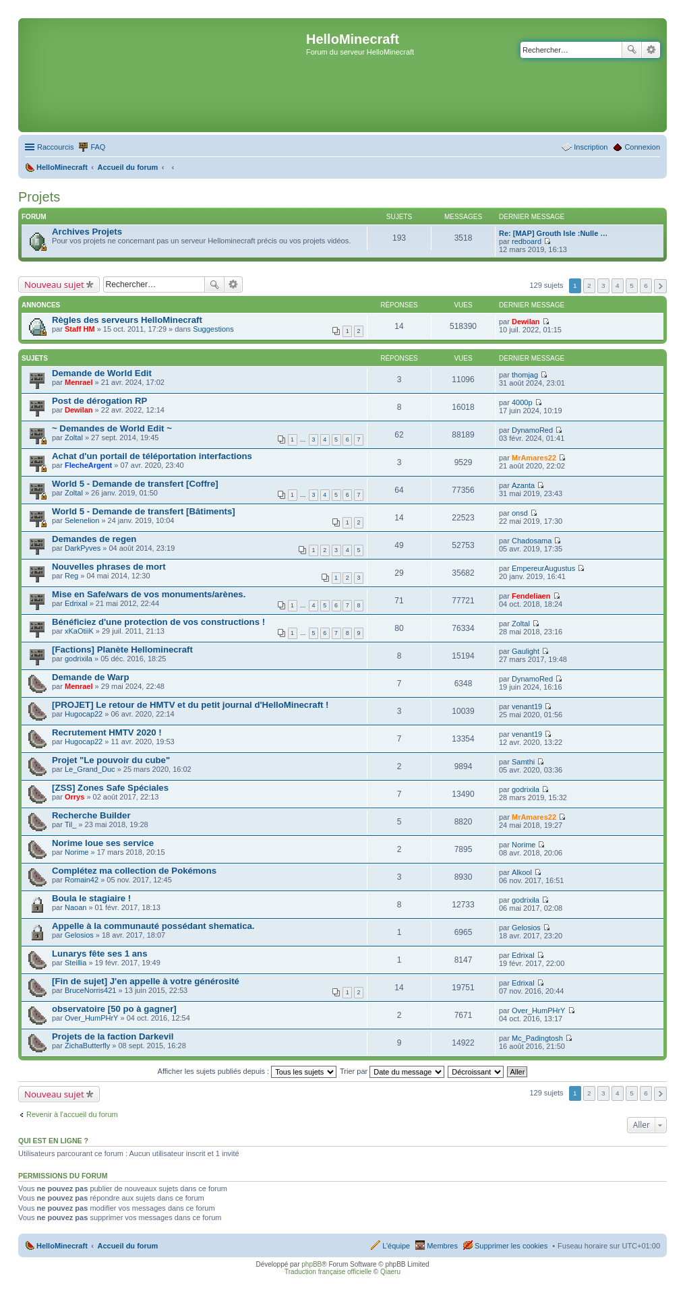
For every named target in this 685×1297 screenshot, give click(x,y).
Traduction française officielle (328, 1271)
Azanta (523, 485)
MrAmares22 (534, 458)
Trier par (392, 1071)
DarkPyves (82, 548)
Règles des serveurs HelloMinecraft (127, 320)
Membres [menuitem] (442, 1246)
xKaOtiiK (79, 631)
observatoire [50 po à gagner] (114, 1009)
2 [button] (589, 285)
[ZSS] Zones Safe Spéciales (110, 788)
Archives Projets (87, 232)
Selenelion (82, 520)
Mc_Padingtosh (537, 1038)
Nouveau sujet (54, 284)
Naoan (75, 907)
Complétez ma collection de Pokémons (134, 871)
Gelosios (79, 935)
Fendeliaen (531, 596)
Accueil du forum (127, 1246)
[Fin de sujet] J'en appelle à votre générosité (145, 981)
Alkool (522, 872)
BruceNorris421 (90, 990)
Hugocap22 (83, 714)
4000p (522, 402)
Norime (76, 852)
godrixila (78, 659)
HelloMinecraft (62, 1246)
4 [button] (618, 285)
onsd (520, 513)
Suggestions (213, 329)
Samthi (523, 762)
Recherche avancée (651, 50)
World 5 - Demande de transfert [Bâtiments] (143, 511)
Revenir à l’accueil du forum (72, 1114)
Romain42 (81, 880)
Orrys (74, 797)
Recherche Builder (91, 815)
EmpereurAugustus (543, 568)
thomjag (525, 375)
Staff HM (80, 329)
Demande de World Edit (102, 373)
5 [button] (632, 285)
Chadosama (532, 541)
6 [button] (646, 285)
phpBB (311, 1264)
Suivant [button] (660, 286)
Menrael (79, 382)
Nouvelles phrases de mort (109, 567)
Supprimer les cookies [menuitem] (511, 1246)
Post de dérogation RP (99, 401)
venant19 (527, 706)
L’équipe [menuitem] (396, 1246)
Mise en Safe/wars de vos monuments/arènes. (148, 594)
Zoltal (74, 437)
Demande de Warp (90, 677)
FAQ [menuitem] (97, 147)
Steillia (75, 963)
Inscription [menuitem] (590, 147)
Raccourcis (55, 147)
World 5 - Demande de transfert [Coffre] (135, 484)
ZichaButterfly (87, 1046)
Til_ (70, 824)
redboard (526, 241)
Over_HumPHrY (91, 1018)
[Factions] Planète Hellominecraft (122, 649)
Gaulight (525, 651)
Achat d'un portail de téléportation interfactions (152, 456)
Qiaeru (390, 1271)
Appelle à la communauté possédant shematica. (153, 926)
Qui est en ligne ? (53, 1141)
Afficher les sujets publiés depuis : (247, 1071)
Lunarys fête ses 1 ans (99, 953)
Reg (71, 576)
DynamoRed (532, 430)
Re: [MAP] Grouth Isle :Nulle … (553, 233)
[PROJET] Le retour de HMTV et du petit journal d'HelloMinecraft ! (190, 705)
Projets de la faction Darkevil (112, 1036)
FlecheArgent (88, 465)
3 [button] (603, 285)
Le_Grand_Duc (90, 769)
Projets (39, 196)
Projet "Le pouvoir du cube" (111, 760)
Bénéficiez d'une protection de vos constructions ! (158, 622)
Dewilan (526, 322)
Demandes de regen (94, 539)
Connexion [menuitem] (642, 147)
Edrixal (76, 603)
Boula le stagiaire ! (91, 898)
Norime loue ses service (103, 843)
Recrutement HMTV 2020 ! (107, 732)
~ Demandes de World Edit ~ (112, 428)
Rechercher (632, 50)
